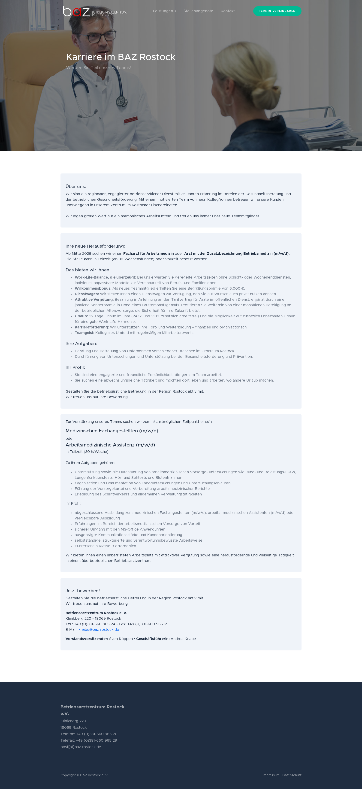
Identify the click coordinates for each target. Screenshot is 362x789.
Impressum (271, 775)
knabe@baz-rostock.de (98, 629)
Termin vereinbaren (277, 11)
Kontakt (228, 11)
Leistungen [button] (164, 11)
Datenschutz (292, 775)
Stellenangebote (198, 11)
